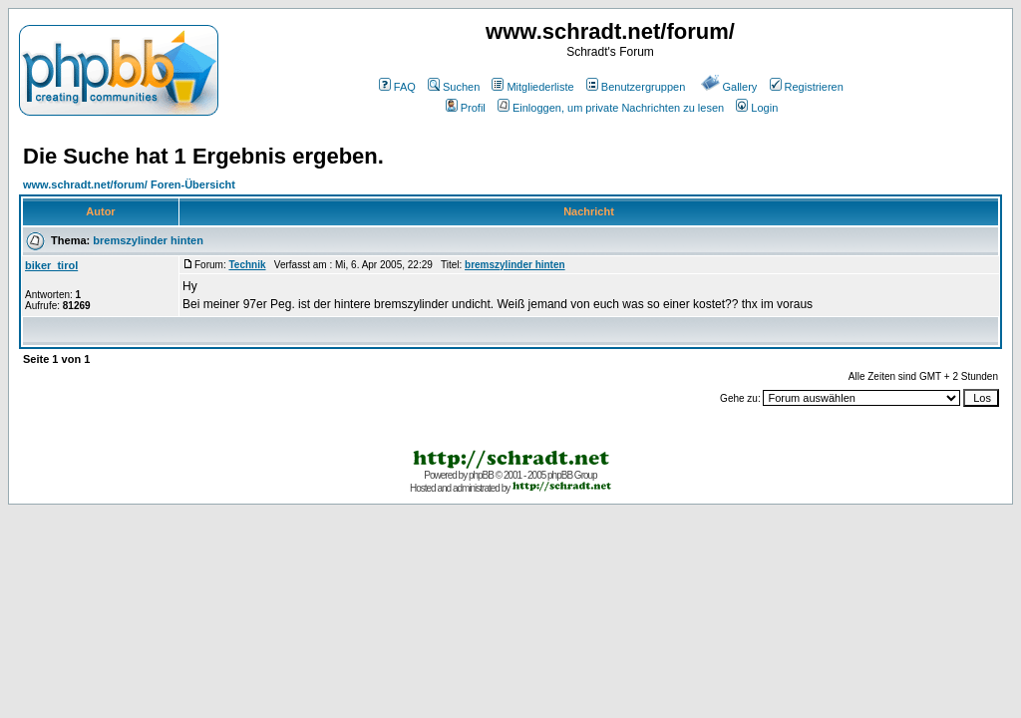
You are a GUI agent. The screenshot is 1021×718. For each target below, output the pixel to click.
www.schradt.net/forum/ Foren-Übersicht (129, 184)
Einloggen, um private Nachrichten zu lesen (611, 108)
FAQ (397, 87)
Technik (246, 264)
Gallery (729, 87)
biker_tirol (51, 265)
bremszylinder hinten (148, 240)
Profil (466, 108)
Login (757, 108)
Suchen (454, 87)
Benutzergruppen (635, 87)
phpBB (481, 475)
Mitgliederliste (532, 87)
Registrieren (807, 87)
